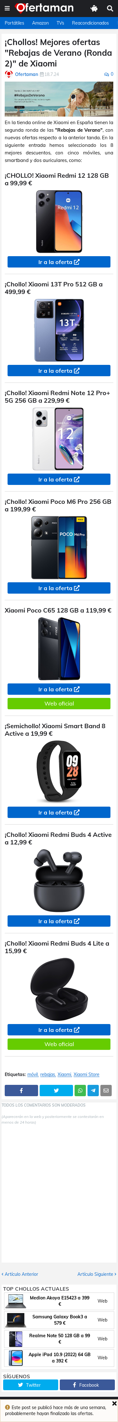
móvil (32, 1074)
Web (102, 1301)
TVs (60, 23)
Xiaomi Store (86, 1074)
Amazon (40, 23)
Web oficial (59, 703)
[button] (7, 8)
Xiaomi (64, 1074)
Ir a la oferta (55, 262)
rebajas (47, 1074)
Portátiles (14, 23)
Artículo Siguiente (95, 1274)
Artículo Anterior (21, 1274)
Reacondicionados (90, 23)
